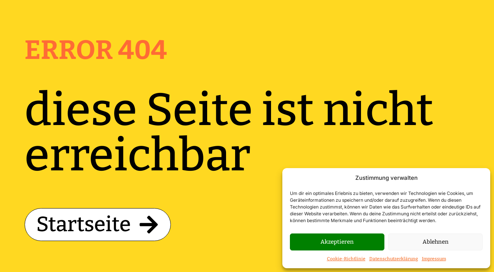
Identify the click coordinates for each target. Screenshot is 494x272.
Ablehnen (436, 241)
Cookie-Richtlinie (346, 258)
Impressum (434, 258)
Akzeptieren (337, 241)
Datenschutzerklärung (393, 258)
